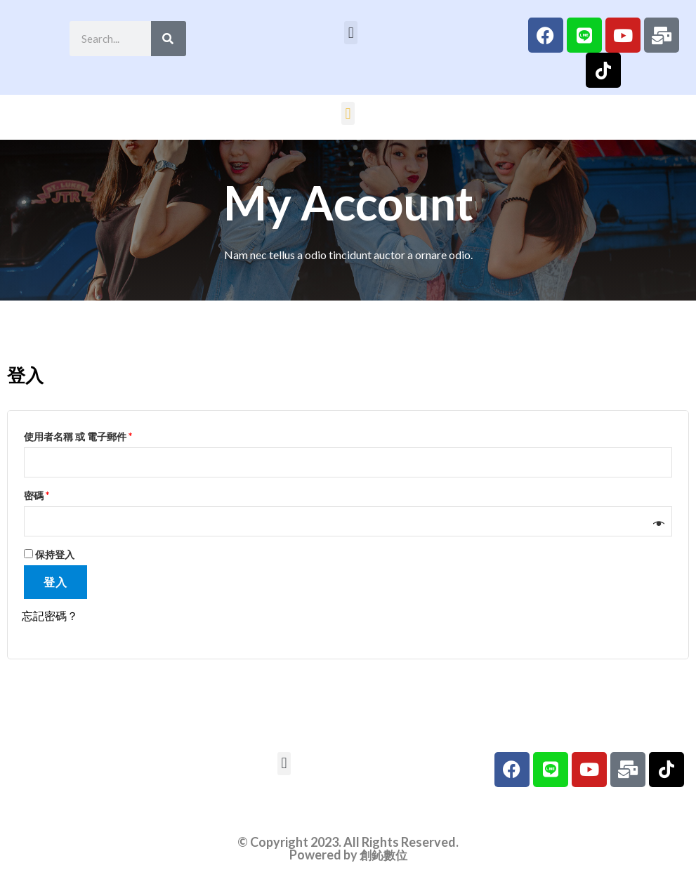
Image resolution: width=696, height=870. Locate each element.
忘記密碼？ (50, 618)
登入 (55, 584)
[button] (350, 32)
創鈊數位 (383, 856)
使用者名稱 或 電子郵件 (82, 434)
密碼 (41, 495)
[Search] (168, 38)
